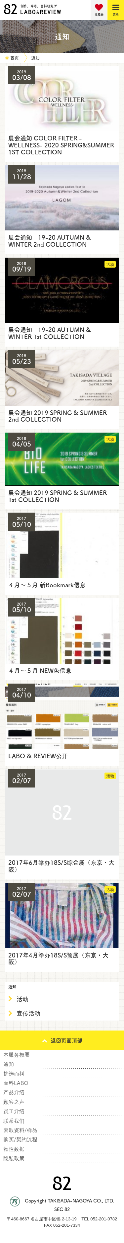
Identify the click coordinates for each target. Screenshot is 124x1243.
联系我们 (13, 1120)
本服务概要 (16, 1054)
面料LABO (15, 1082)
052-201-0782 (103, 1218)
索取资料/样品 (20, 1129)
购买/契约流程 (20, 1139)
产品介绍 (13, 1092)
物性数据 (13, 1148)
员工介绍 (13, 1111)
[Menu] (115, 10)
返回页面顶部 (62, 1040)
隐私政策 (13, 1158)
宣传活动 (28, 1013)
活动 (22, 998)
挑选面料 (13, 1073)
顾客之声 (13, 1101)
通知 (8, 1063)
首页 (14, 57)
